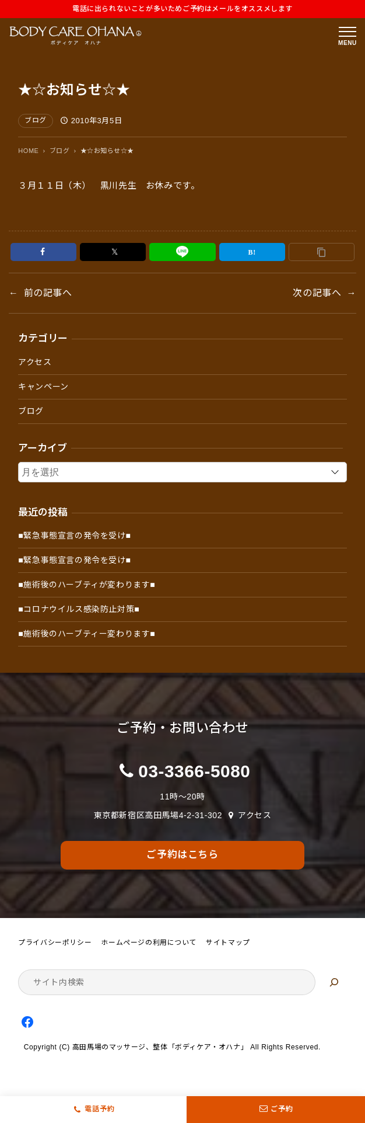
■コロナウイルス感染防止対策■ (78, 609)
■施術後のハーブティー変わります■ (86, 633)
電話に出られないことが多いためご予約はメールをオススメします (182, 9)
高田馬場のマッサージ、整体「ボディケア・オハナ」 (160, 1047)
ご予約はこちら (182, 854)
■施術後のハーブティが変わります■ (86, 584)
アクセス (34, 362)
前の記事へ (48, 293)
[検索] (334, 982)
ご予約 (275, 1109)
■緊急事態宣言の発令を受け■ (74, 535)
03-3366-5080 (194, 771)
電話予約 (100, 1109)
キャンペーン (43, 386)
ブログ (35, 120)
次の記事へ (317, 293)
